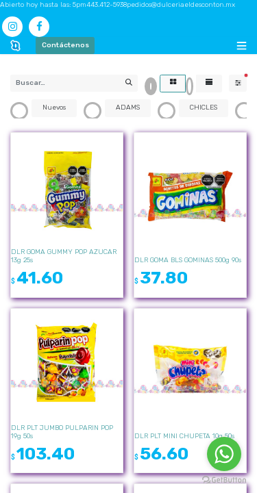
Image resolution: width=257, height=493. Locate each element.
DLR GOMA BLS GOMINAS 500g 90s (187, 260)
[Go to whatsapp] (224, 454)
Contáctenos (65, 45)
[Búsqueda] (128, 83)
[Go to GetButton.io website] (224, 479)
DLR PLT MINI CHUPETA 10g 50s (184, 436)
